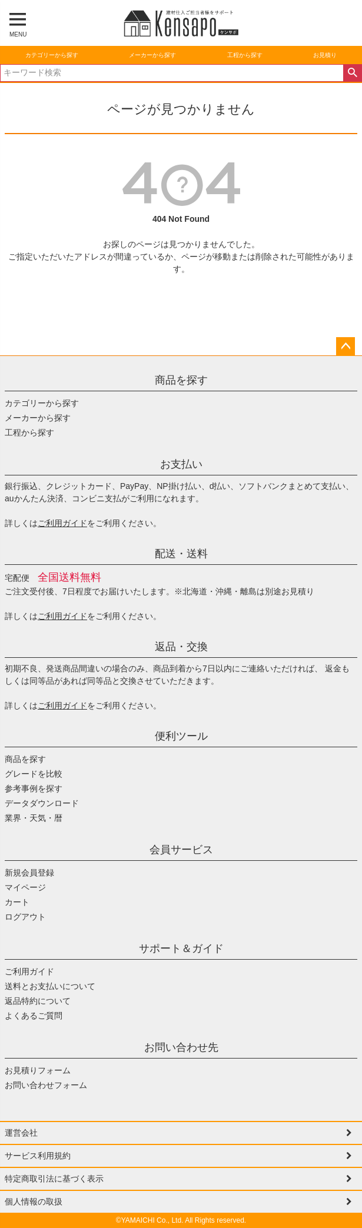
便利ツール (181, 736)
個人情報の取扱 (33, 1201)
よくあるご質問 (33, 1015)
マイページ (25, 887)
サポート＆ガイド (181, 948)
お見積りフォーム (38, 1070)
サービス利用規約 (38, 1155)
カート (17, 902)
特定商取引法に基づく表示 (54, 1178)
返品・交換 (181, 647)
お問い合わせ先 (181, 1047)
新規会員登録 (29, 872)
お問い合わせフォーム (46, 1085)
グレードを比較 (33, 773)
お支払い (181, 464)
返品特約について (38, 1001)
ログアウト (25, 916)
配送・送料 (181, 554)
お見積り (325, 55)
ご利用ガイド (62, 523)
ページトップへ (345, 346)
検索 (352, 73)
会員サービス (181, 850)
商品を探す (181, 380)
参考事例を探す (33, 788)
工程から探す (245, 55)
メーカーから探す (152, 55)
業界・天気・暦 (33, 818)
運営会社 (21, 1132)
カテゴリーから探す (51, 55)
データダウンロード (42, 803)
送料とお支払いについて (50, 986)
